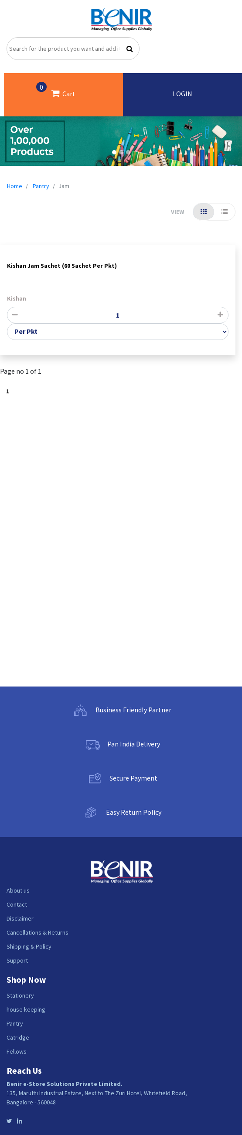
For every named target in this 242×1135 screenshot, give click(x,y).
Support (17, 960)
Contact (17, 904)
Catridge (18, 1037)
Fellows (17, 1051)
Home (14, 186)
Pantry (41, 186)
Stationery (20, 995)
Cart (55, 90)
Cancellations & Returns (37, 932)
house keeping (26, 1009)
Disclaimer (20, 918)
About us (18, 890)
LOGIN (182, 93)
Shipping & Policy (29, 946)
